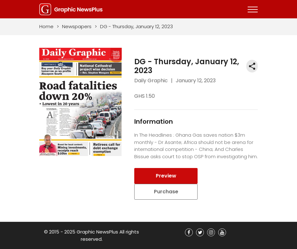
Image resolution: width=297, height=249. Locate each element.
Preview (166, 175)
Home (46, 26)
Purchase (166, 191)
